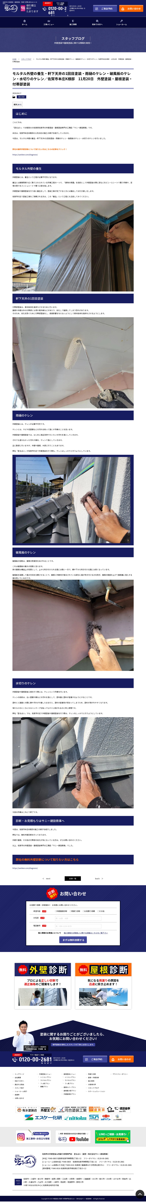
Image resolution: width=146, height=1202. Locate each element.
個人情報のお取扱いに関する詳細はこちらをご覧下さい (86, 933)
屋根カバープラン (70, 1088)
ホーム (24, 25)
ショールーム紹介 (21, 1092)
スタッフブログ (93, 1088)
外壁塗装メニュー (45, 1075)
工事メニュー (49, 25)
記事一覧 (72, 879)
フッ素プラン (45, 1084)
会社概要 (18, 1078)
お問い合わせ (19, 1099)
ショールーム (121, 25)
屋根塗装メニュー (70, 1075)
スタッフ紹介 (19, 1088)
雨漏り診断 (92, 1075)
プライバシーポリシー (120, 1075)
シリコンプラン (45, 1078)
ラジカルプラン (45, 1081)
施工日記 (21, 97)
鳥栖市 (17, 1095)
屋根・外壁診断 (93, 1078)
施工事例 (73, 25)
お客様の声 (92, 1085)
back (97, 879)
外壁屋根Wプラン (70, 1095)
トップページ (19, 1075)
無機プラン (44, 1087)
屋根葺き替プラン (70, 1091)
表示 (19, 105)
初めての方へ (97, 25)
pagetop (140, 1194)
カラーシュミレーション (96, 1092)
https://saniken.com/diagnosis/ (25, 155)
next (48, 879)
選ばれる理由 (19, 1085)
